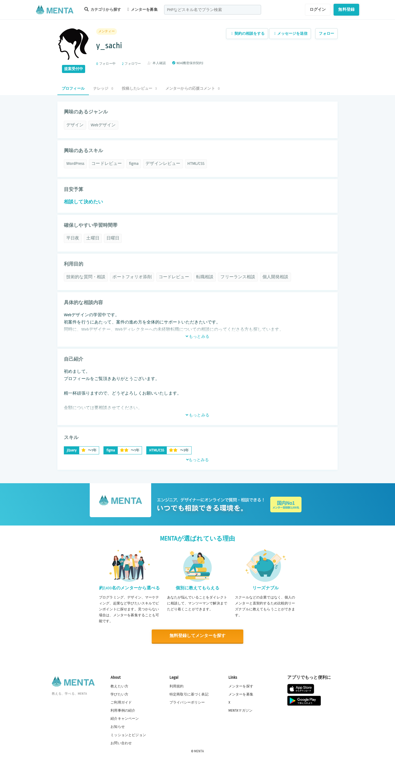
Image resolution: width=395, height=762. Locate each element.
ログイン (318, 9)
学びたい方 (119, 694)
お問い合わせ (121, 743)
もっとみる (197, 336)
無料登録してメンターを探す (197, 636)
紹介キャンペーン (124, 719)
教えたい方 (119, 686)
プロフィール (73, 88)
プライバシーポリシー (187, 702)
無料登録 (346, 9)
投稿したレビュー (139, 88)
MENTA (199, 751)
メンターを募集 (142, 9)
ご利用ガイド (121, 702)
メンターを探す (240, 686)
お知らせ (117, 727)
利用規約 (176, 686)
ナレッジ (103, 88)
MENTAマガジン (240, 710)
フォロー (326, 34)
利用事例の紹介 (122, 710)
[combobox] (212, 10)
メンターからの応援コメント (192, 88)
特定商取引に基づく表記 (189, 694)
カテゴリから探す (102, 9)
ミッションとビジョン (128, 735)
